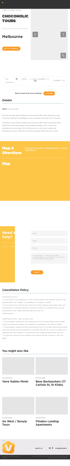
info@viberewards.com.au (18, 246)
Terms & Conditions (8, 456)
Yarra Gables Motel (15, 381)
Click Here (49, 93)
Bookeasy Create (62, 457)
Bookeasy (64, 456)
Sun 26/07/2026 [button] (9, 80)
